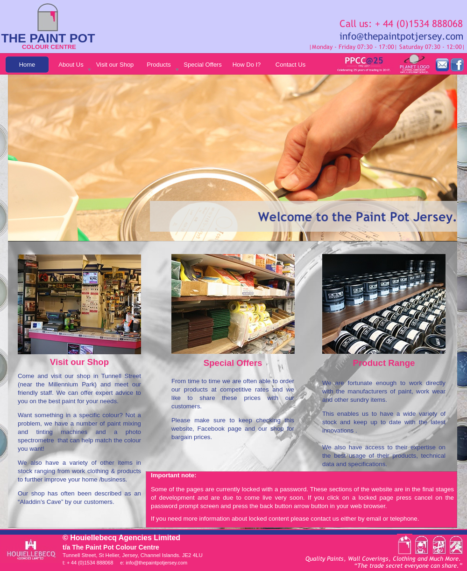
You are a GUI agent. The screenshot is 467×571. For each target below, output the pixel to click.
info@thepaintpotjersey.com (156, 562)
